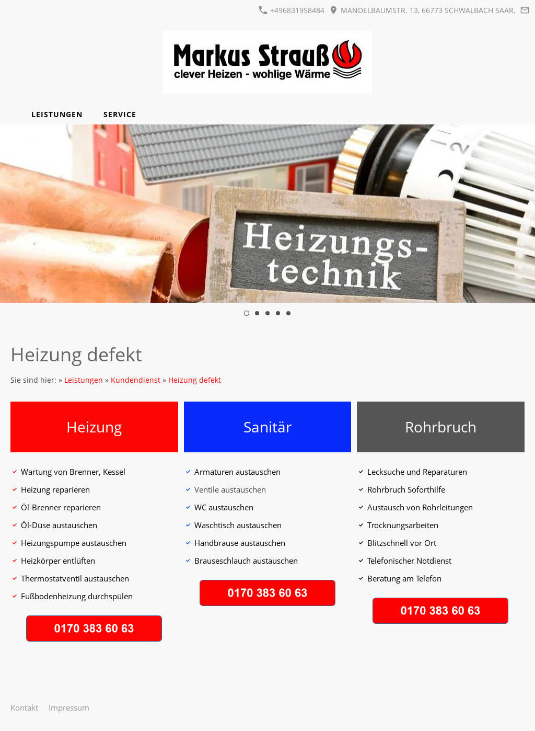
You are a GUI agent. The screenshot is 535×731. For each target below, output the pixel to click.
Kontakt (24, 707)
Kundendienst (135, 380)
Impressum (69, 707)
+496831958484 (291, 10)
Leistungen (83, 380)
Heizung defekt (194, 380)
